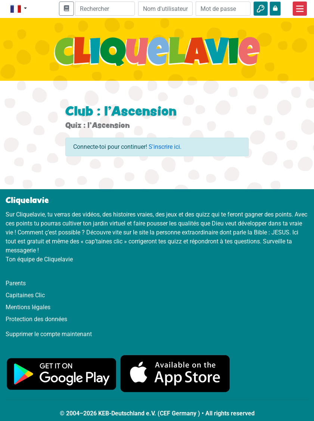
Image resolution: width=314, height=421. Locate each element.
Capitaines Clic (25, 295)
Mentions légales (28, 307)
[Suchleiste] (105, 8)
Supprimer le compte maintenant (49, 334)
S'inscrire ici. (165, 146)
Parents (16, 283)
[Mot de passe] (223, 8)
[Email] (165, 8)
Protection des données (36, 319)
